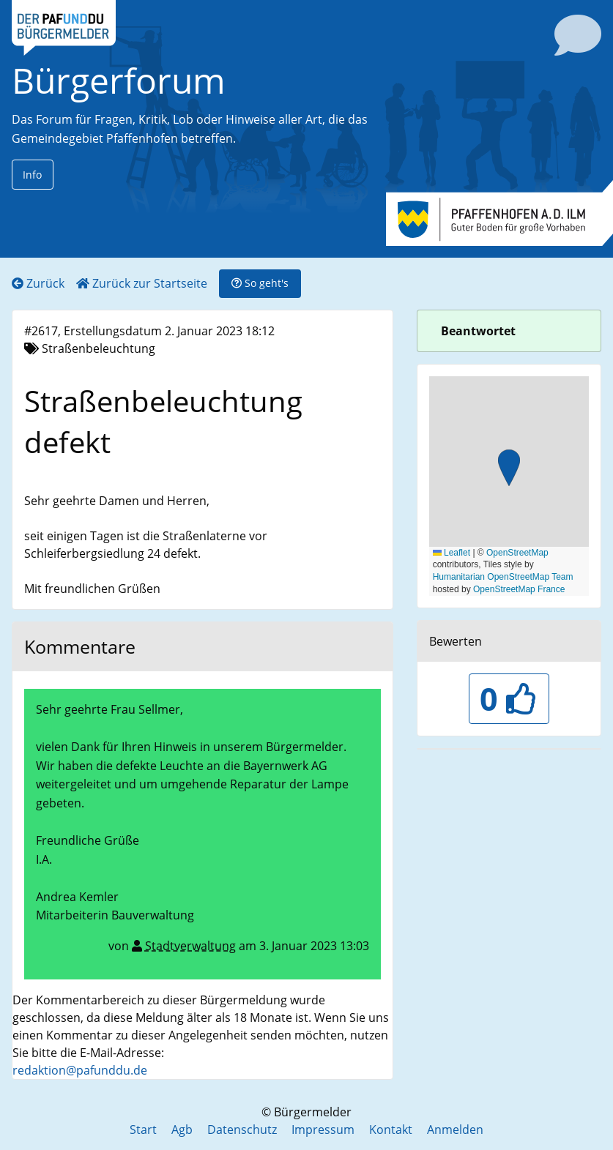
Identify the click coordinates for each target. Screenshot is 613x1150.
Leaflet (451, 553)
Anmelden (455, 1129)
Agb (182, 1129)
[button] (509, 469)
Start (143, 1129)
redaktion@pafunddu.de (79, 1070)
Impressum (322, 1129)
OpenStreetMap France (519, 589)
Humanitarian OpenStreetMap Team (503, 577)
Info (32, 175)
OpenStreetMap (517, 553)
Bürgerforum (119, 80)
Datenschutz (242, 1129)
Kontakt (390, 1129)
